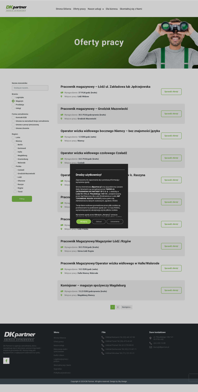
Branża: (15, 94)
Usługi (18, 108)
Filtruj (21, 199)
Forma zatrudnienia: (20, 114)
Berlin (20, 145)
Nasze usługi (96, 9)
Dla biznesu (112, 8)
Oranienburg (23, 159)
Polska (18, 166)
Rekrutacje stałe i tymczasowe (60, 358)
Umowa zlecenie (22, 128)
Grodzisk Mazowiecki (26, 174)
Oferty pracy (79, 8)
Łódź (20, 177)
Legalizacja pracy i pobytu (61, 368)
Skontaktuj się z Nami (131, 8)
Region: (15, 134)
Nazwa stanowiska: (20, 83)
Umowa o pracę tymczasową (27, 125)
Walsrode (21, 163)
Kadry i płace (59, 363)
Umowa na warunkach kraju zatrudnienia (32, 121)
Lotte (18, 137)
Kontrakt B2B (21, 117)
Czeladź (21, 170)
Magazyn (19, 101)
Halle (20, 152)
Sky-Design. (122, 389)
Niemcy (19, 141)
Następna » (126, 315)
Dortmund (22, 148)
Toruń (20, 192)
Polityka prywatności (62, 380)
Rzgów (20, 188)
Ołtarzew (21, 181)
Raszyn (21, 184)
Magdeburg (22, 155)
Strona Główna (63, 8)
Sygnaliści (58, 377)
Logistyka (20, 97)
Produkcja (20, 105)
